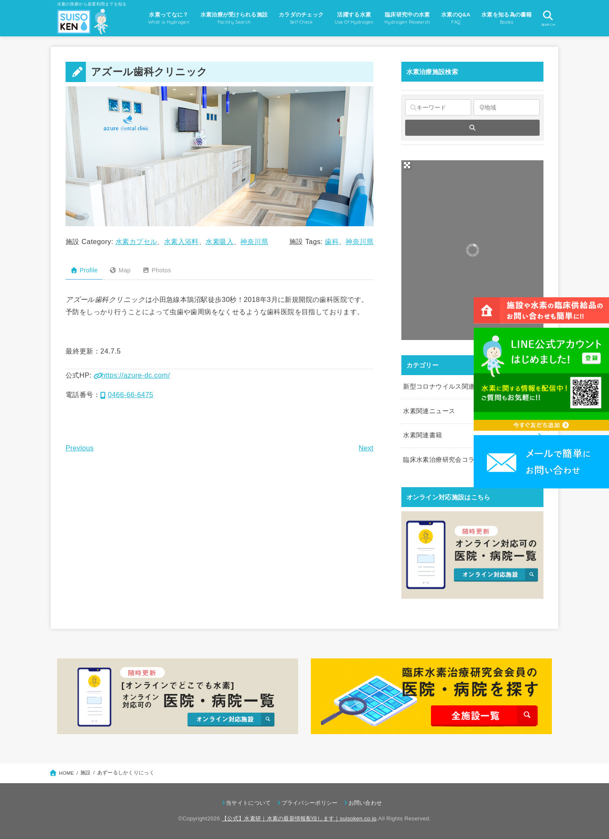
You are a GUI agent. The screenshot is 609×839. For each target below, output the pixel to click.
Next (366, 448)
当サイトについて (248, 803)
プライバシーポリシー (310, 803)
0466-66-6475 (127, 394)
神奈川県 (254, 241)
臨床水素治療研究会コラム (442, 459)
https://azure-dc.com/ (132, 375)
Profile (84, 270)
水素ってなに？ (168, 19)
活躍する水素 (354, 19)
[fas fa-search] (472, 128)
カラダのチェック (301, 19)
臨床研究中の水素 (407, 19)
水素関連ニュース (429, 411)
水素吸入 (219, 241)
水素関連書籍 (422, 435)
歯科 (332, 241)
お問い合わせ (365, 803)
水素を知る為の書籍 (506, 19)
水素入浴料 (181, 241)
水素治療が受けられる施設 (234, 19)
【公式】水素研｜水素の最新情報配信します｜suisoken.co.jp (299, 818)
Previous (79, 448)
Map (120, 270)
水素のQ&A (455, 19)
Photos (156, 270)
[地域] (507, 107)
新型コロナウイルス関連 (439, 386)
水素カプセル (136, 241)
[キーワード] (438, 107)
